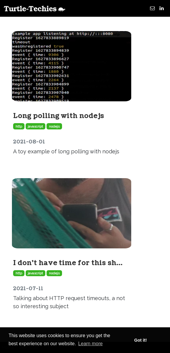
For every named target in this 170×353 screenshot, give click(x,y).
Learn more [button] (90, 343)
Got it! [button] (140, 340)
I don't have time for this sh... (68, 263)
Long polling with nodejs (58, 115)
